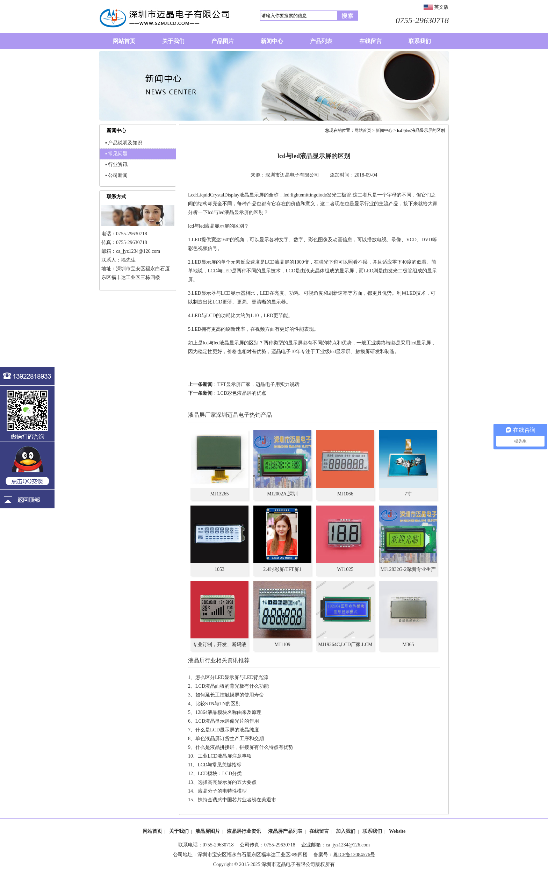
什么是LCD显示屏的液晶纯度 (227, 729)
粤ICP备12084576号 (354, 854)
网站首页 (362, 130)
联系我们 (372, 831)
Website (397, 831)
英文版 (441, 7)
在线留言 (319, 831)
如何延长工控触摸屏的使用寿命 (229, 694)
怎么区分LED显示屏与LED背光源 (231, 677)
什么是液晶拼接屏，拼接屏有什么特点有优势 (244, 747)
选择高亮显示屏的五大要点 (227, 782)
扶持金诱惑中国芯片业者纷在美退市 (237, 799)
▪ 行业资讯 (116, 164)
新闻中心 (384, 130)
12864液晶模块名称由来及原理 (228, 712)
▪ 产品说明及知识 (123, 142)
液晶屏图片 (207, 831)
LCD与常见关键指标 (219, 764)
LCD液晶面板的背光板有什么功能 (232, 686)
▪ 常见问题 (116, 153)
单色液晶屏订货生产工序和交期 (229, 738)
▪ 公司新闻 (116, 175)
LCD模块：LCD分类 (220, 773)
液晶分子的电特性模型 (222, 791)
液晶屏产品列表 (285, 831)
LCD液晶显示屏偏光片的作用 (227, 721)
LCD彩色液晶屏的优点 (241, 393)
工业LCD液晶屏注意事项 (225, 756)
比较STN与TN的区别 (217, 703)
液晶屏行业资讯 (244, 831)
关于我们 (179, 831)
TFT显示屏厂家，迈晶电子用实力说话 (258, 384)
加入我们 (345, 831)
